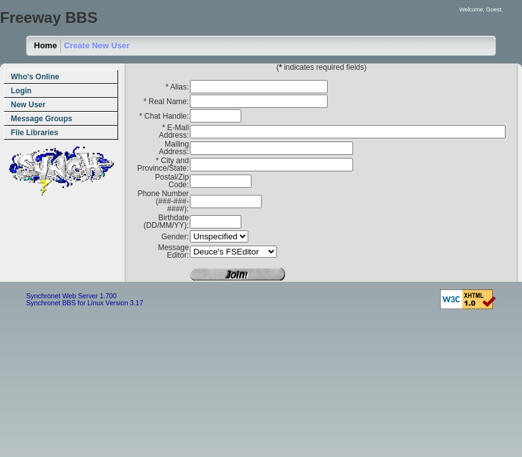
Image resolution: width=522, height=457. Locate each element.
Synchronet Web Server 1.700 (71, 296)
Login (21, 90)
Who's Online (35, 76)
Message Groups (41, 118)
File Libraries (34, 132)
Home (45, 45)
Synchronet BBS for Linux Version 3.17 (84, 303)
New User (28, 104)
